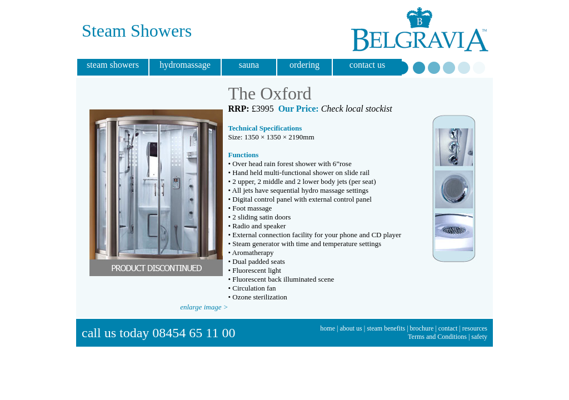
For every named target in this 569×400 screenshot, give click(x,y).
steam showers (113, 64)
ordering (305, 64)
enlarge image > (204, 307)
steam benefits (386, 328)
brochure (422, 328)
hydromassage (185, 64)
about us (351, 328)
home (327, 328)
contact (448, 328)
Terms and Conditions (437, 337)
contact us (367, 64)
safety (479, 337)
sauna (249, 64)
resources (474, 328)
